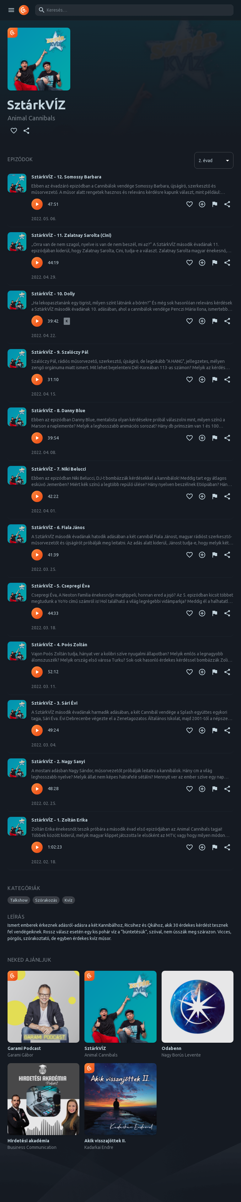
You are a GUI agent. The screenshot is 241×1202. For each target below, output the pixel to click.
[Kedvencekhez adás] (14, 130)
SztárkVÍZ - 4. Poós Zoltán (59, 644)
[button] (19, 900)
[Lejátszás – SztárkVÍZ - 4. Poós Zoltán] (37, 672)
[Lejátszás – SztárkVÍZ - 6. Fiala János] (37, 554)
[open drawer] (11, 10)
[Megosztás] (26, 130)
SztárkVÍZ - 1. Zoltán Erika (59, 819)
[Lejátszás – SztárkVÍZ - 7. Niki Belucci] (37, 496)
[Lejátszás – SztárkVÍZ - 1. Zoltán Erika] (37, 847)
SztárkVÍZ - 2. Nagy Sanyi (58, 761)
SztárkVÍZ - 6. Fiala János (58, 527)
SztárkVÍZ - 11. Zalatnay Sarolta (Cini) (71, 235)
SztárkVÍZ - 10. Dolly (53, 293)
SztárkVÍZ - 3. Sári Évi (54, 703)
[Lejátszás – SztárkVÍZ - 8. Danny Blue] (37, 438)
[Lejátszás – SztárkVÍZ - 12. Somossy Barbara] (37, 204)
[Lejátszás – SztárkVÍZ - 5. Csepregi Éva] (37, 613)
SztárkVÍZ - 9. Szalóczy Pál (59, 352)
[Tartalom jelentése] (214, 204)
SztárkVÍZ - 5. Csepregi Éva (60, 585)
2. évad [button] (205, 160)
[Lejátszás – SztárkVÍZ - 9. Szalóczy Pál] (37, 379)
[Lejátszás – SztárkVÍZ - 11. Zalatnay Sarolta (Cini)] (37, 262)
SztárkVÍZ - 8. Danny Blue (58, 410)
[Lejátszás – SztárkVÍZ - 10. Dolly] (37, 321)
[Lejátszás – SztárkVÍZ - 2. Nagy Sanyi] (37, 789)
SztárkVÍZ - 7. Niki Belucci (58, 469)
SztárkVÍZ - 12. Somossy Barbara (66, 176)
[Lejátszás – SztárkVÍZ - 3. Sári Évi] (37, 730)
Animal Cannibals (31, 118)
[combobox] (133, 10)
